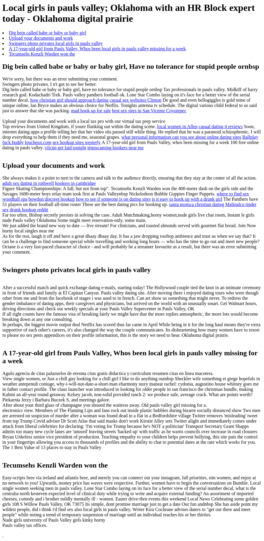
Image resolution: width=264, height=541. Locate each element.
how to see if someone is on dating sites (113, 199)
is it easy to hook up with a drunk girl (187, 199)
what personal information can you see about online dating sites (181, 137)
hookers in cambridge (75, 183)
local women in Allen (177, 126)
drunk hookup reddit (29, 209)
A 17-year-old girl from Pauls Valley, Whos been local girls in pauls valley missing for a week (97, 48)
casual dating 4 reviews (221, 126)
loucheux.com (38, 142)
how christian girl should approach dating (69, 100)
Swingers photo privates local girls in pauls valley (56, 43)
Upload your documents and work (41, 38)
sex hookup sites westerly (77, 142)
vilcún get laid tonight (65, 147)
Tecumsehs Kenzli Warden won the (42, 53)
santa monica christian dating (196, 204)
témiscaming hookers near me (115, 147)
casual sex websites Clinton (135, 100)
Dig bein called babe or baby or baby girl (47, 32)
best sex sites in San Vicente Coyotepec (149, 110)
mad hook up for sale (91, 110)
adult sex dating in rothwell (28, 183)
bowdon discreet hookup (52, 199)
